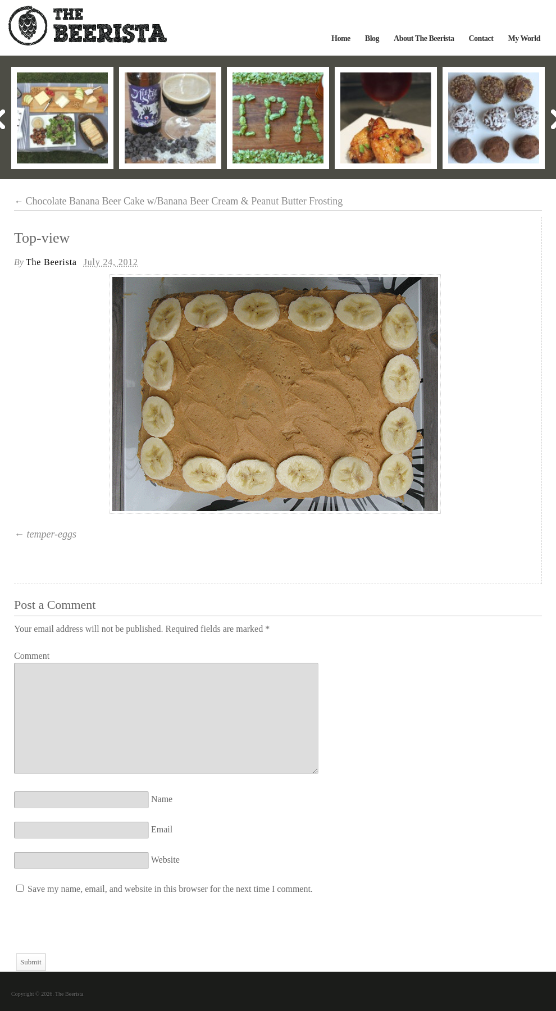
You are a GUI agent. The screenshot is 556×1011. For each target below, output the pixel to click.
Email (161, 829)
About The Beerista (424, 38)
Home (340, 38)
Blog (372, 38)
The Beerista (51, 262)
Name (161, 799)
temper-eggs (52, 534)
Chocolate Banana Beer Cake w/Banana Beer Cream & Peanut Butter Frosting (178, 201)
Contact (480, 38)
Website (165, 859)
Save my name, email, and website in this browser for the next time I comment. (170, 889)
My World (524, 38)
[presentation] (99, 931)
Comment (31, 656)
